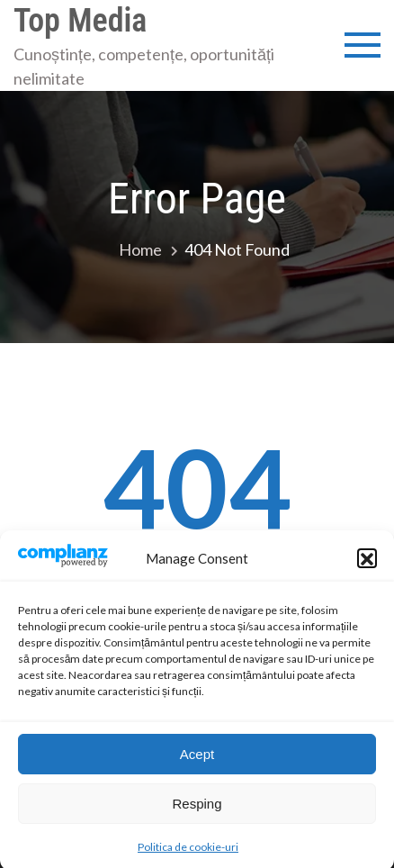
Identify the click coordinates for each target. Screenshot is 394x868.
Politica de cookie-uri (188, 855)
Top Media (80, 21)
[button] (367, 566)
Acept (197, 761)
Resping (196, 810)
